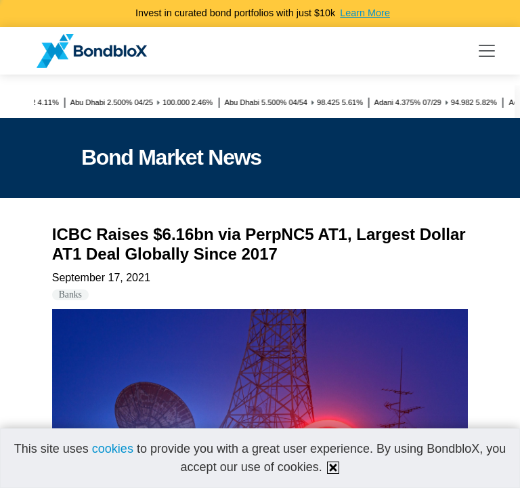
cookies (112, 448)
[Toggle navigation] (487, 51)
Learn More (365, 12)
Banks (70, 294)
